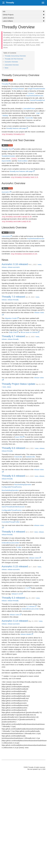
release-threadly (13, 300)
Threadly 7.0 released (13, 296)
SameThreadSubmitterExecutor (13, 507)
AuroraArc (5, 192)
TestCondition (23, 161)
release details (25, 634)
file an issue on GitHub (29, 332)
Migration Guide (11, 318)
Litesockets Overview (12, 65)
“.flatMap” (5, 115)
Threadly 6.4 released (13, 531)
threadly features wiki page (16, 128)
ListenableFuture (29, 108)
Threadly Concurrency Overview (15, 56)
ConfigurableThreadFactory (12, 487)
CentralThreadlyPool (37, 100)
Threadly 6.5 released (13, 475)
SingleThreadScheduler (36, 89)
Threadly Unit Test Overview (14, 59)
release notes (34, 558)
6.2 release (30, 606)
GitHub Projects (23, 15)
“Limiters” (31, 93)
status (9, 387)
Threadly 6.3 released (13, 597)
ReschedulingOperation (23, 484)
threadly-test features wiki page (21, 171)
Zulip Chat (12, 332)
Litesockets (6, 236)
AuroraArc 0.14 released (15, 620)
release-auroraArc (14, 267)
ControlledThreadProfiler (11, 522)
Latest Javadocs (23, 18)
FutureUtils (29, 118)
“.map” (37, 113)
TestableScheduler (8, 156)
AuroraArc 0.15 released (15, 566)
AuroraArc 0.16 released (15, 264)
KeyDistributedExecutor (34, 96)
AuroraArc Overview (11, 62)
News (6, 68)
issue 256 (18, 437)
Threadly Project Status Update (18, 384)
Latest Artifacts (23, 21)
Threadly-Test (7, 149)
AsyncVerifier (6, 161)
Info (23, 11)
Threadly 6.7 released (13, 336)
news (39, 264)
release (4, 267)
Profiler (19, 547)
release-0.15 (16, 594)
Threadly (5, 84)
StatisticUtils (30, 457)
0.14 (27, 588)
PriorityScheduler (18, 89)
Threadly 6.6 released (13, 448)
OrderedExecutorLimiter (10, 543)
